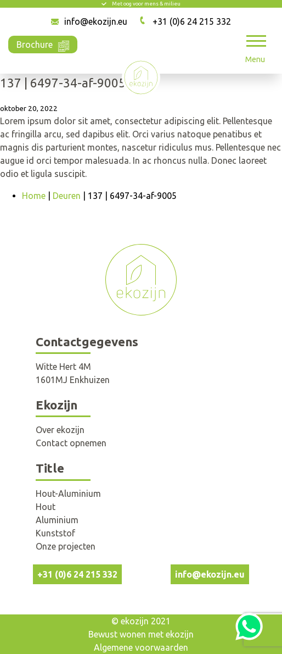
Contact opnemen (71, 443)
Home (34, 196)
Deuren (67, 196)
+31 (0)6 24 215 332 (192, 21)
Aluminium (57, 520)
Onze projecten (65, 546)
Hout (45, 507)
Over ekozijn (60, 430)
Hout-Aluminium (68, 493)
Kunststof (55, 533)
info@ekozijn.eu (95, 21)
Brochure (42, 43)
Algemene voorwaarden (141, 647)
